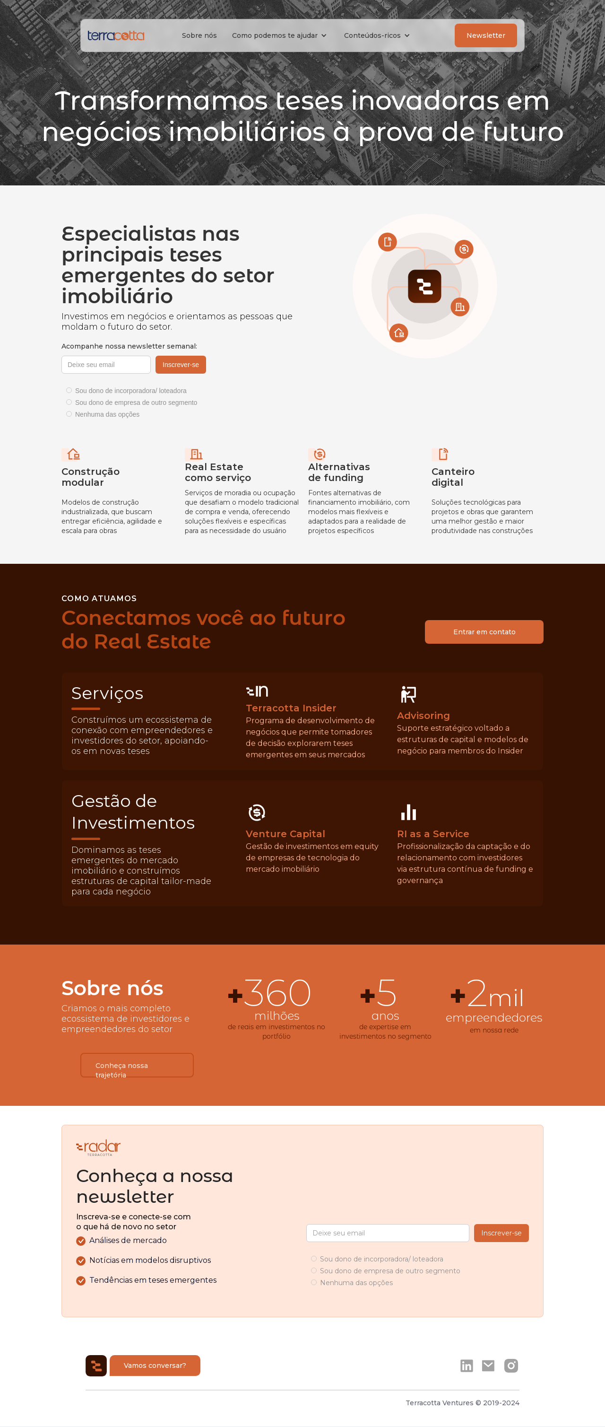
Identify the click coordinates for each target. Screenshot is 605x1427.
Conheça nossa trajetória (121, 1069)
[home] (116, 35)
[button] (281, 35)
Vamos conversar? (155, 1365)
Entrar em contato (484, 632)
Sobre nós (199, 35)
